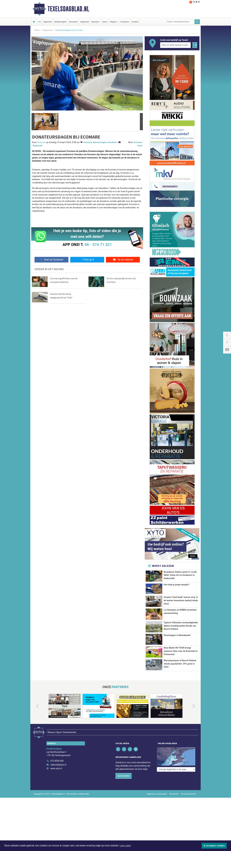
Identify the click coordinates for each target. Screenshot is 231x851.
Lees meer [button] (125, 845)
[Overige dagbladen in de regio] (176, 769)
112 (39, 22)
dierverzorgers (100, 142)
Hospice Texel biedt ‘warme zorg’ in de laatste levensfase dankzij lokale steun (181, 600)
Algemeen (47, 22)
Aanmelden (123, 775)
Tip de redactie (123, 259)
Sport (105, 22)
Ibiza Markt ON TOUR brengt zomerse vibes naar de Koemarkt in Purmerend (181, 651)
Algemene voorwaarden (157, 794)
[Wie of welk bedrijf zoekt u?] (175, 45)
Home (37, 30)
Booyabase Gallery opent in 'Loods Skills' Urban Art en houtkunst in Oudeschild (180, 575)
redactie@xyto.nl (58, 764)
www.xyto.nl (56, 768)
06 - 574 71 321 (98, 244)
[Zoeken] (197, 21)
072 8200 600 (57, 761)
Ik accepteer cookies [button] (214, 845)
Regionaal (84, 22)
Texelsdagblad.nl (68, 8)
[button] (33, 121)
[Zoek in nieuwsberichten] (180, 21)
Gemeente (73, 22)
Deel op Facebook (51, 259)
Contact (135, 22)
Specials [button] (95, 22)
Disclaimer (173, 794)
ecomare (87, 142)
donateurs (113, 142)
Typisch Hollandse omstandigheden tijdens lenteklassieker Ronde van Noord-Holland (181, 625)
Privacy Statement (188, 794)
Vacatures (124, 22)
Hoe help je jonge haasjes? (176, 584)
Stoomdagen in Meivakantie (177, 635)
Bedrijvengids (60, 22)
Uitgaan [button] (113, 22)
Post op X (87, 259)
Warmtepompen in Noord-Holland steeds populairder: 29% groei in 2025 (180, 663)
